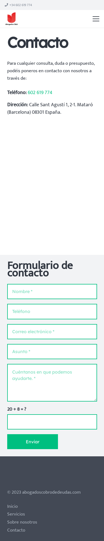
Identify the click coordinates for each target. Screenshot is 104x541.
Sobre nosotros (22, 522)
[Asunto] (52, 351)
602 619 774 (40, 93)
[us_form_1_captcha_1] (52, 421)
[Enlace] (11, 19)
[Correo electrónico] (52, 331)
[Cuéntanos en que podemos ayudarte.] (52, 383)
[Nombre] (52, 291)
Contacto (16, 530)
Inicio (12, 506)
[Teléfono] (52, 311)
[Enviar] (32, 441)
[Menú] (96, 19)
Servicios (16, 514)
